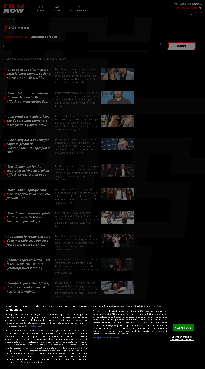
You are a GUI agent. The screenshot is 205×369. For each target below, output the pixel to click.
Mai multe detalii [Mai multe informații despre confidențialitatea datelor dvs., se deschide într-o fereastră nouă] (34, 326)
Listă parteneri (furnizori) (106, 337)
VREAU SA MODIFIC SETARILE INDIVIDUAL (182, 338)
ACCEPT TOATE (183, 327)
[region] (102, 335)
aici (80, 347)
